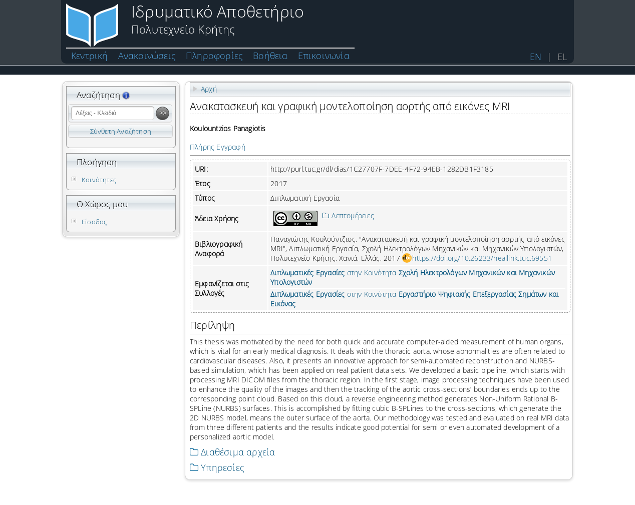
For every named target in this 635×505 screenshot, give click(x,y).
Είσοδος (94, 221)
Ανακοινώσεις (147, 56)
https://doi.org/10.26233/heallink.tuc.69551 (482, 258)
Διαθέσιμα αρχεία (232, 452)
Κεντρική (89, 56)
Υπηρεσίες (217, 467)
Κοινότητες (99, 179)
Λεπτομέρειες (348, 215)
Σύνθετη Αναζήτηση (120, 131)
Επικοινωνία (324, 56)
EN (535, 57)
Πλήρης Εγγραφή (217, 147)
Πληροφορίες (214, 56)
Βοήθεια (270, 56)
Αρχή (209, 89)
